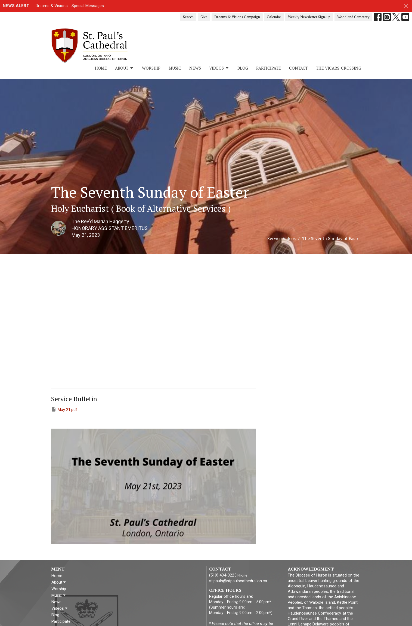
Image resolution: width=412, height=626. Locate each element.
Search (188, 16)
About (124, 68)
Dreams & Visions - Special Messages (70, 5)
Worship (151, 68)
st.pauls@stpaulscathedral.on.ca (238, 580)
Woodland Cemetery (353, 16)
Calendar (274, 16)
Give (203, 16)
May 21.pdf (64, 409)
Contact (298, 68)
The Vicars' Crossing (338, 68)
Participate (268, 68)
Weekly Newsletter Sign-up (309, 16)
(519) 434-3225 (222, 575)
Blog (242, 68)
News (195, 68)
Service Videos (281, 238)
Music (175, 68)
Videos (219, 68)
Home (101, 68)
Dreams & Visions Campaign (237, 16)
